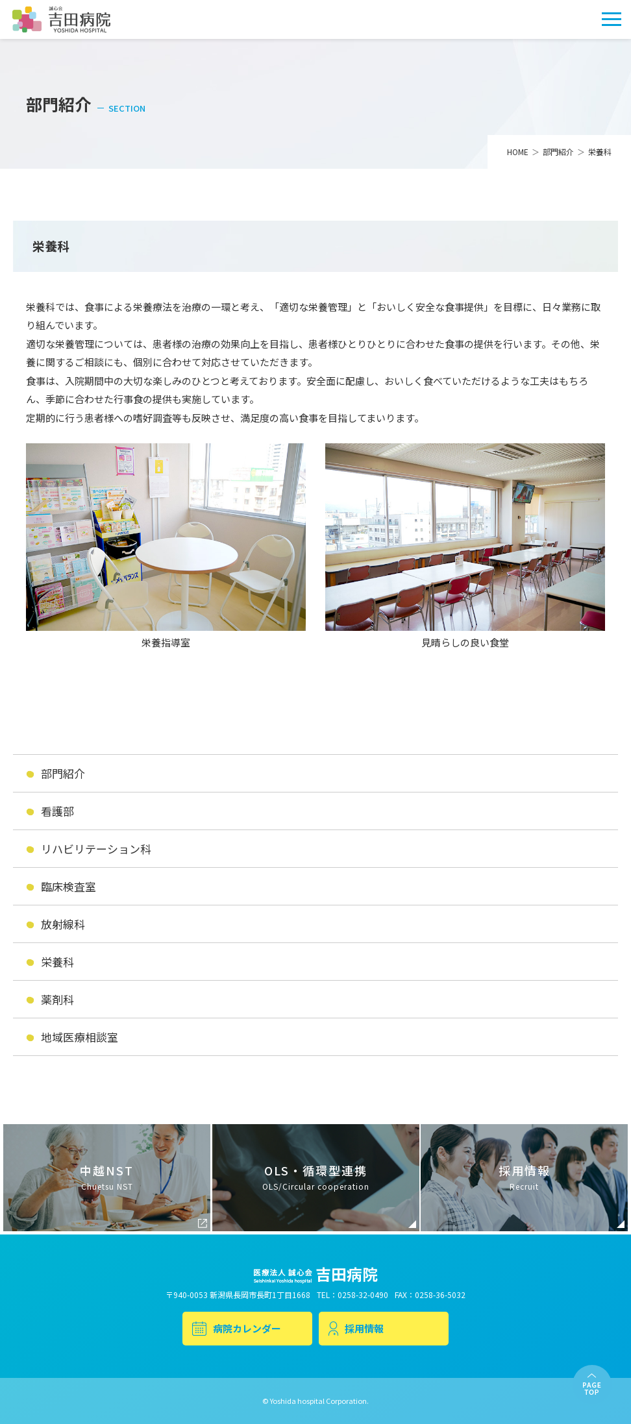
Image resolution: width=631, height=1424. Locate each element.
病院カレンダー (236, 1328)
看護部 (57, 810)
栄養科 (57, 961)
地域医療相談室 (79, 1036)
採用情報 (356, 1328)
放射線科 (63, 923)
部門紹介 (63, 773)
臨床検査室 (68, 886)
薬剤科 (57, 999)
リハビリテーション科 (96, 848)
